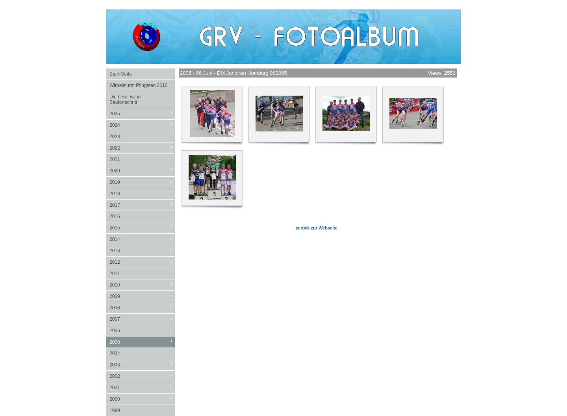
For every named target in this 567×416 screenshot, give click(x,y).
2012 (142, 262)
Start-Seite (120, 74)
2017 (142, 205)
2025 (142, 113)
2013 (142, 250)
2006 (142, 330)
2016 (142, 216)
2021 (142, 159)
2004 (142, 353)
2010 (142, 285)
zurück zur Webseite (316, 228)
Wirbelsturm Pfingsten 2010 (142, 85)
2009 (142, 296)
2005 (142, 342)
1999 (142, 410)
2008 (142, 308)
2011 (142, 273)
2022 (142, 148)
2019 (142, 182)
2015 (142, 228)
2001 (142, 387)
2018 (142, 193)
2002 (142, 376)
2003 (142, 365)
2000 (142, 399)
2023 (142, 136)
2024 (142, 125)
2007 (142, 319)
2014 (142, 239)
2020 (142, 171)
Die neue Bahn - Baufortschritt (126, 99)
